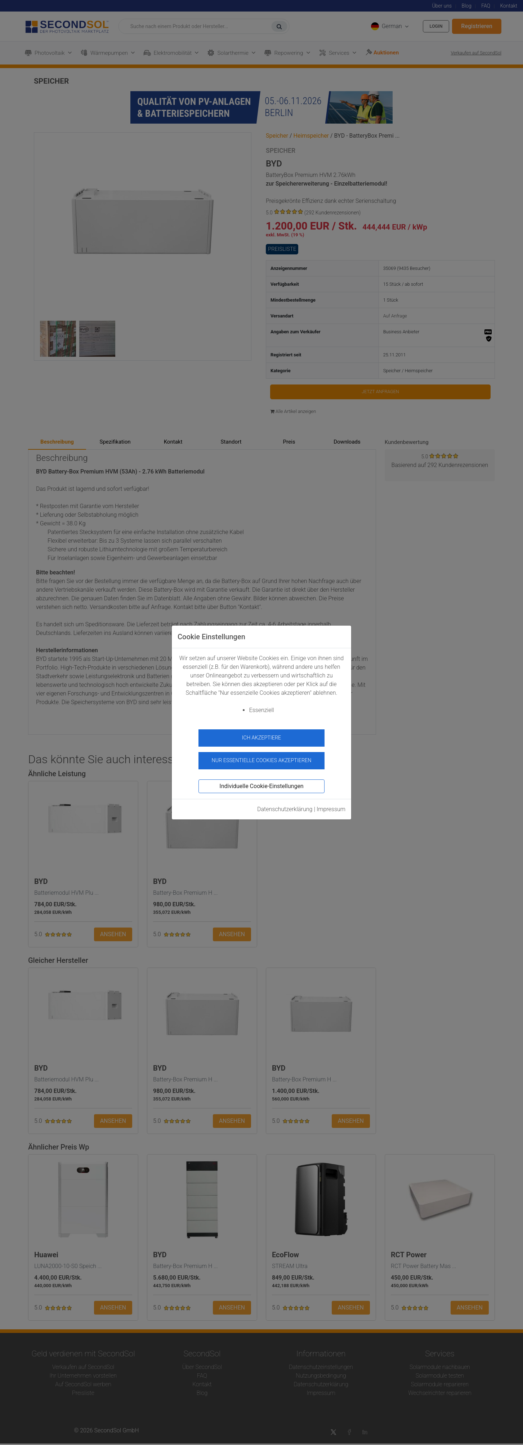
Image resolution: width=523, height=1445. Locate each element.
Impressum (331, 805)
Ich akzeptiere (261, 738)
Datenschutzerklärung (285, 805)
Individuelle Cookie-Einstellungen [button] (261, 782)
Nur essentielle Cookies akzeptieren (261, 757)
